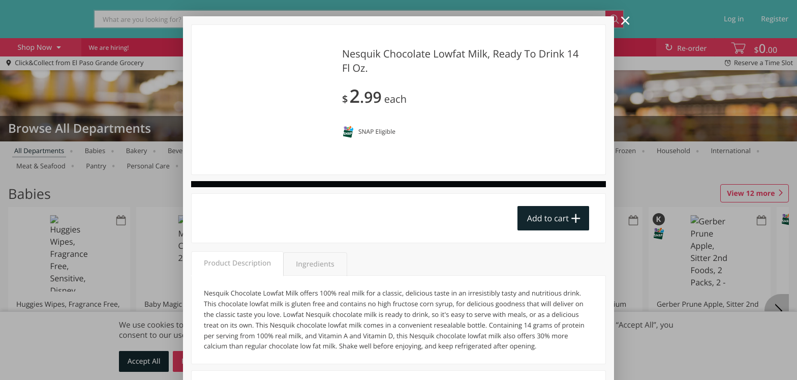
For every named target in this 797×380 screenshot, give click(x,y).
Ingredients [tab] (315, 264)
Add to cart (548, 218)
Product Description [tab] (237, 263)
